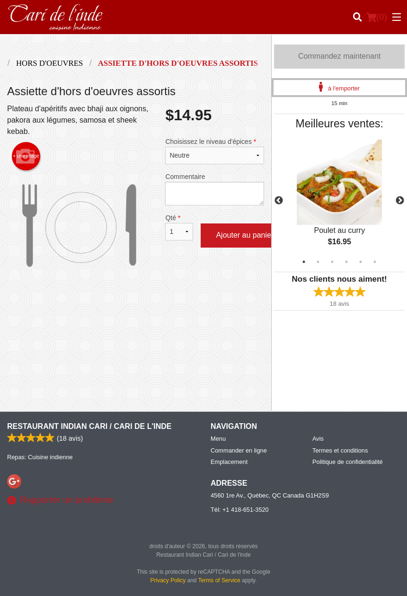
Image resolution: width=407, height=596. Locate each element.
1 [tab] (304, 262)
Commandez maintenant (339, 56)
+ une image (26, 156)
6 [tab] (375, 262)
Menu (218, 438)
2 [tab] (318, 262)
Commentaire (214, 189)
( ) (376, 17)
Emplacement (229, 461)
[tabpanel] (339, 200)
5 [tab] (360, 262)
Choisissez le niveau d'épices (214, 151)
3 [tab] (332, 262)
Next (400, 200)
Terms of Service (219, 580)
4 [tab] (346, 262)
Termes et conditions (340, 450)
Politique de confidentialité (347, 461)
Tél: (240, 509)
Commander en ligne (239, 450)
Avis (318, 438)
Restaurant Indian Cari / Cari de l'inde (89, 426)
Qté (179, 227)
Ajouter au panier (245, 235)
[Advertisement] (135, 328)
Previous (278, 200)
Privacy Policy (168, 580)
